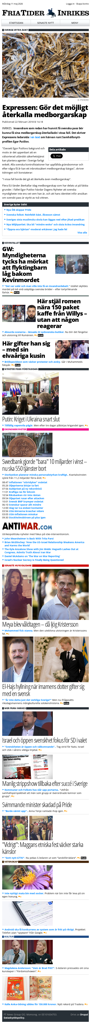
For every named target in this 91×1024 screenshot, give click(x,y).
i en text (35, 137)
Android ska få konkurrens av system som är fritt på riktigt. (39, 929)
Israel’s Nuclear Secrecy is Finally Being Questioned (34, 559)
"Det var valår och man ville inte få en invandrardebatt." (37, 286)
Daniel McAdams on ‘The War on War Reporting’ (32, 556)
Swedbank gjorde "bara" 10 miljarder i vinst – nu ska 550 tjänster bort (44, 465)
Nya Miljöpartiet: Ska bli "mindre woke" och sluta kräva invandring (45, 224)
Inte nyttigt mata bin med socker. (24, 893)
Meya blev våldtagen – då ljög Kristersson (40, 624)
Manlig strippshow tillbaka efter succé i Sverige (44, 783)
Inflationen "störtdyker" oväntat (28, 482)
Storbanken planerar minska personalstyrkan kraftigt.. (36, 474)
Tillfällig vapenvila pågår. (19, 425)
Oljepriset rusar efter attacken (26, 498)
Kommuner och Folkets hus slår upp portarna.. (32, 789)
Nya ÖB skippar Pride (18, 209)
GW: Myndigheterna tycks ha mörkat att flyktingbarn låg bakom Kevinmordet (25, 264)
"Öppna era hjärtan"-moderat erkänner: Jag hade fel (36, 229)
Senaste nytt (45, 22)
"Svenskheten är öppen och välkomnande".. (30, 746)
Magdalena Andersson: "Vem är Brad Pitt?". (30, 968)
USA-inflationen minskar (23, 514)
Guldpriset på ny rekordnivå (25, 488)
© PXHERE (83, 99)
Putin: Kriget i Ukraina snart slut (30, 418)
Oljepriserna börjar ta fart (24, 485)
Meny (74, 22)
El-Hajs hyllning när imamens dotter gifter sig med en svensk (43, 690)
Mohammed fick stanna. (19, 630)
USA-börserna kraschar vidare (26, 511)
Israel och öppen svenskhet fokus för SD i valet (44, 740)
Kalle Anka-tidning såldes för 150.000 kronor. (31, 1004)
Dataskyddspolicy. (14, 1017)
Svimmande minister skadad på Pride (37, 804)
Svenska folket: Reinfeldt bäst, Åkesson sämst (33, 214)
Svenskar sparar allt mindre (25, 504)
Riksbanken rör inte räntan (24, 495)
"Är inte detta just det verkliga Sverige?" (28, 700)
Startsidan (16, 22)
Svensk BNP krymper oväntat (26, 501)
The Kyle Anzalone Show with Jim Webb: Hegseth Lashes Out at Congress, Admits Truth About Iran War (41, 551)
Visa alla (82, 232)
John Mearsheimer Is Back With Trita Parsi (29, 538)
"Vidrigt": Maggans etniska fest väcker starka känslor (42, 848)
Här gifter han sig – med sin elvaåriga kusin (26, 349)
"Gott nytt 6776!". (15, 857)
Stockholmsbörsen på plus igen (27, 517)
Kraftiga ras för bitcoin (22, 491)
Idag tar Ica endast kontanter (26, 507)
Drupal (84, 1014)
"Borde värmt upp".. (16, 811)
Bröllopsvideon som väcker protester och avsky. (33, 361)
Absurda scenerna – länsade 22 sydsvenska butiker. (34, 332)
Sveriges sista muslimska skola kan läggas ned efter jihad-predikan (45, 219)
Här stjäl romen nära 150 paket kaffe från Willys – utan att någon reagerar (62, 313)
